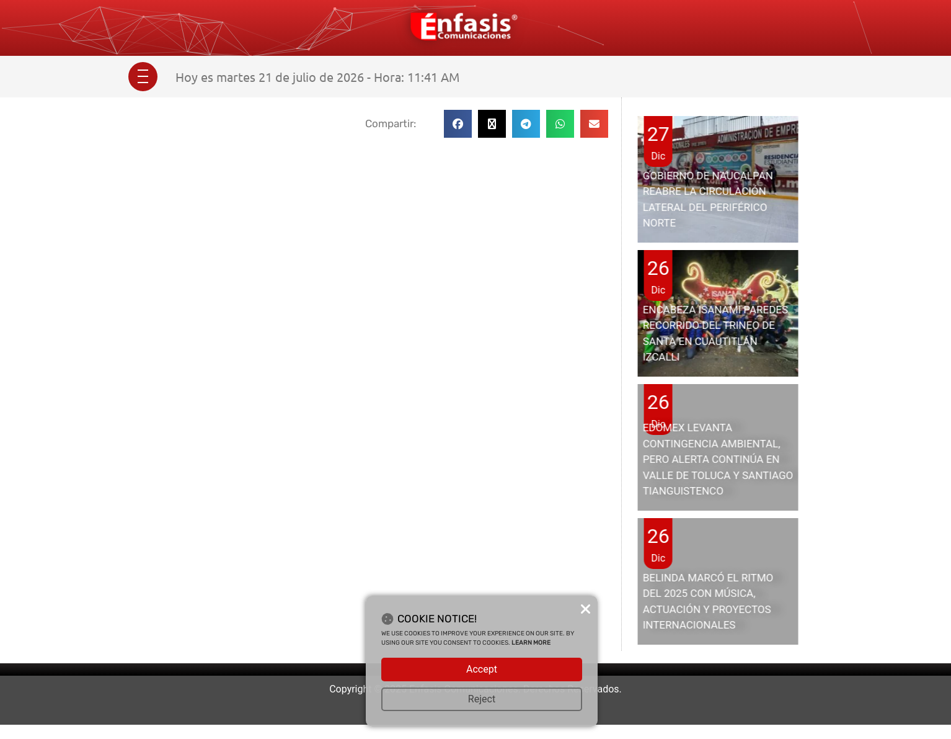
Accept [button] (481, 669)
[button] (458, 124)
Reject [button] (481, 699)
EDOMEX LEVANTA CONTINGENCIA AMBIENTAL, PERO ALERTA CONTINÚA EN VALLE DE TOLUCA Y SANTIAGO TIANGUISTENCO (718, 459)
